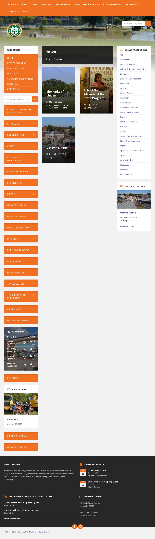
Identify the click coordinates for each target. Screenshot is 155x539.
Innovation (124, 97)
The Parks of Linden (55, 93)
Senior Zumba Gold (97, 470)
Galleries (58, 59)
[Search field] (136, 23)
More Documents (12, 519)
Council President (127, 64)
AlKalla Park (13, 419)
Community (54, 105)
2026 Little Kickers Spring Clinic (103, 481)
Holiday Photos (126, 93)
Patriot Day (125, 126)
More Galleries (127, 226)
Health (123, 88)
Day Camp (124, 74)
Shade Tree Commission (130, 141)
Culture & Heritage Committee (133, 69)
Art (121, 55)
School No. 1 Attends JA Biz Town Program (94, 94)
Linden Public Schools (129, 107)
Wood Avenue (126, 174)
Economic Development (130, 78)
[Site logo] (14, 40)
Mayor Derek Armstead (130, 112)
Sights (64, 107)
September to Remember (131, 136)
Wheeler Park (95, 487)
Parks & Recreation (59, 106)
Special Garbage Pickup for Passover (22, 510)
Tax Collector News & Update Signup (21, 502)
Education (124, 83)
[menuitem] (12, 4)
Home (48, 59)
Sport (122, 155)
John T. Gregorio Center (98, 476)
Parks (62, 105)
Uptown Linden (93, 107)
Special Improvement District (132, 150)
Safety (123, 131)
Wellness (124, 169)
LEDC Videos (125, 102)
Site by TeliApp (44, 532)
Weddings (124, 165)
